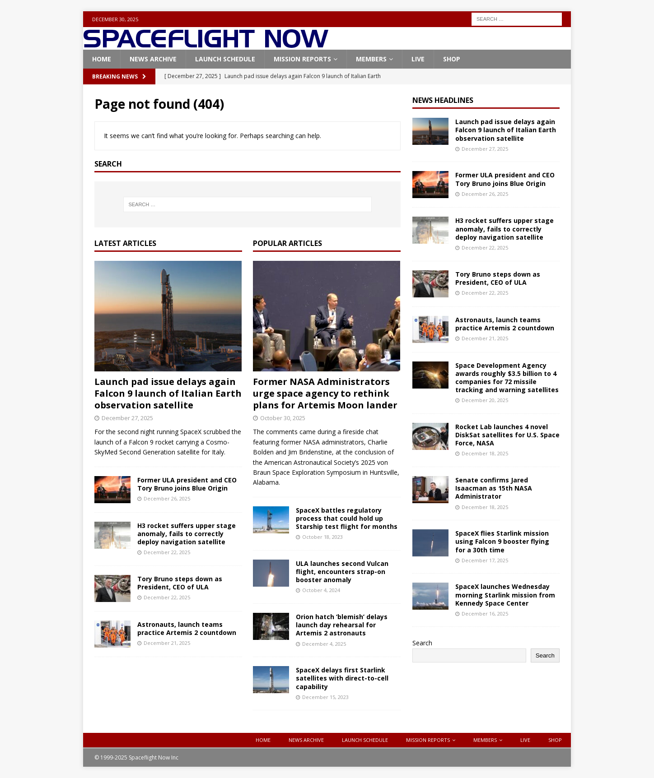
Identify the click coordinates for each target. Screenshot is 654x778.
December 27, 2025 (127, 418)
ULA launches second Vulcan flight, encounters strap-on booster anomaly (342, 571)
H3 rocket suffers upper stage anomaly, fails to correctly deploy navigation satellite (186, 533)
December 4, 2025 (324, 643)
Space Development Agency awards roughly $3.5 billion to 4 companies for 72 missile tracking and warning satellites (507, 377)
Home (101, 59)
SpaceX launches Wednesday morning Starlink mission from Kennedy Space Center (505, 594)
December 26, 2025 (167, 498)
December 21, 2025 (167, 642)
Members (371, 59)
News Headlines (442, 100)
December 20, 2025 (485, 400)
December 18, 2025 (485, 453)
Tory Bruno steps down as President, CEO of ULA (179, 582)
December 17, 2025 (485, 560)
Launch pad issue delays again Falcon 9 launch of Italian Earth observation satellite (168, 393)
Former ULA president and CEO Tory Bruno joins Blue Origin (187, 484)
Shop (451, 59)
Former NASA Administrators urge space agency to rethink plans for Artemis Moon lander (325, 393)
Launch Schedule (225, 59)
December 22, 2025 (167, 552)
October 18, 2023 (322, 536)
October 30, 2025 (282, 418)
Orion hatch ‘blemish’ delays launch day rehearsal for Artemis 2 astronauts (342, 624)
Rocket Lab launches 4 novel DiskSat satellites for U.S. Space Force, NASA (507, 434)
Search (422, 643)
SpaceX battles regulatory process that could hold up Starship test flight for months (346, 518)
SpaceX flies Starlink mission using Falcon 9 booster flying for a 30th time (502, 541)
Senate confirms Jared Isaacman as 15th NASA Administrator (493, 488)
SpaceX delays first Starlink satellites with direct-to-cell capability (342, 678)
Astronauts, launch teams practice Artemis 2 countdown (186, 628)
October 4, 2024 (321, 590)
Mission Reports (302, 59)
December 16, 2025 (485, 613)
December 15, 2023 (325, 697)
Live (418, 59)
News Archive (153, 59)
